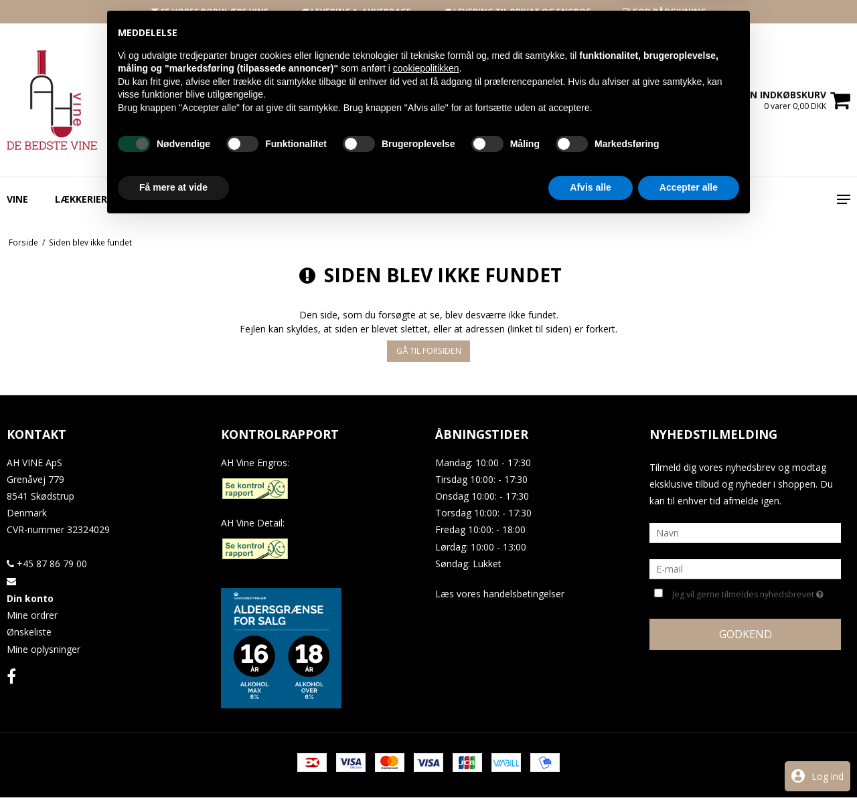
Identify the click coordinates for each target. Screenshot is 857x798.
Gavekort (649, 199)
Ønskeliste (29, 631)
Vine (17, 199)
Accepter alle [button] (688, 761)
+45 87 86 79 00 (47, 563)
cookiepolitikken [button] (426, 642)
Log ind (827, 776)
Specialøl (159, 199)
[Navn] (745, 532)
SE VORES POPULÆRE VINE (209, 11)
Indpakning (309, 199)
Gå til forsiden (428, 351)
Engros (385, 199)
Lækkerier (81, 199)
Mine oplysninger (43, 649)
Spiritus (231, 199)
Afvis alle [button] (590, 761)
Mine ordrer (32, 615)
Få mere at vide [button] (173, 761)
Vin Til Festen (561, 199)
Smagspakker (465, 199)
